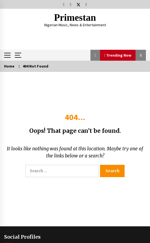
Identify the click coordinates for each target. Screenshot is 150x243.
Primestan (75, 17)
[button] (95, 55)
